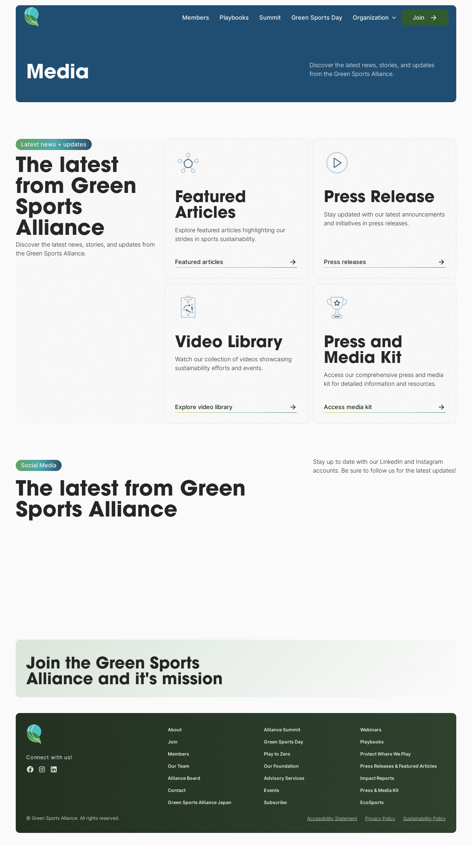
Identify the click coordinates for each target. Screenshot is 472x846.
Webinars (371, 729)
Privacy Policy (380, 818)
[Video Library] (235, 353)
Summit (270, 17)
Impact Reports (377, 778)
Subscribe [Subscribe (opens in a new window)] (275, 802)
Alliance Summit (282, 729)
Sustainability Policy (424, 818)
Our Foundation (281, 766)
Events (271, 790)
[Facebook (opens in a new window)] (30, 770)
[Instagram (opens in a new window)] (42, 770)
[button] (374, 17)
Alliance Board (184, 778)
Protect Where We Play (385, 754)
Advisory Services (284, 778)
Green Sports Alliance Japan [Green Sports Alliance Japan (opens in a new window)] (199, 802)
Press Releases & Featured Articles (398, 766)
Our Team (178, 766)
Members (195, 17)
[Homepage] (31, 16)
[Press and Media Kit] (384, 353)
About (175, 729)
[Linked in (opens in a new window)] (54, 770)
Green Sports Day (316, 17)
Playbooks (234, 17)
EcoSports (372, 802)
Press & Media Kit (379, 790)
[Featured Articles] (235, 208)
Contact (177, 790)
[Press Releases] (384, 208)
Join (173, 741)
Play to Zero (277, 754)
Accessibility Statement (332, 818)
